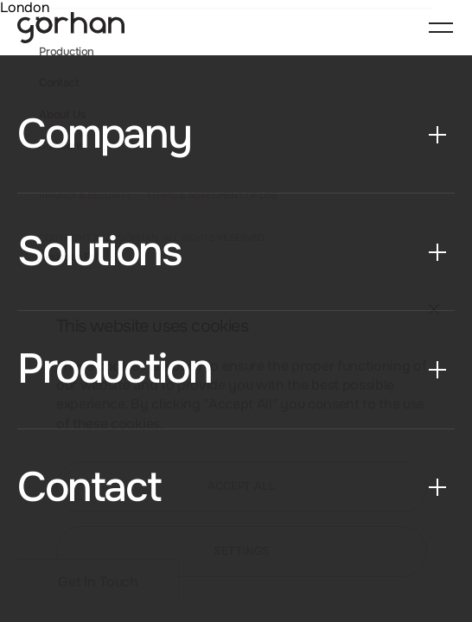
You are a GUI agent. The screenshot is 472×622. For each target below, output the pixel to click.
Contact (59, 84)
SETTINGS (242, 551)
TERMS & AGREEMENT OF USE (211, 196)
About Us (62, 115)
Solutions (61, 147)
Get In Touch (98, 582)
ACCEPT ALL (241, 486)
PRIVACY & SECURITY (85, 196)
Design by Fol (68, 258)
